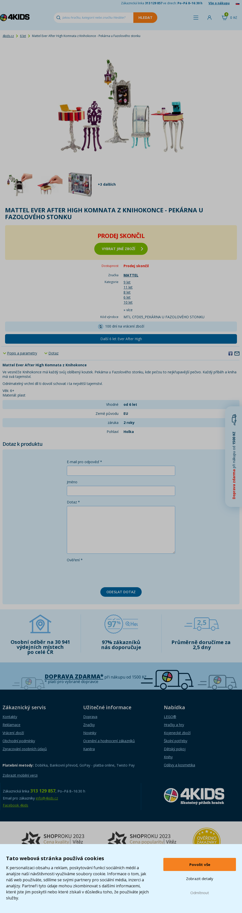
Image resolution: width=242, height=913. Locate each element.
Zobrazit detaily (199, 878)
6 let (23, 36)
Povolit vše (199, 864)
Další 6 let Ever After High (121, 338)
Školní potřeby (175, 740)
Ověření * (75, 560)
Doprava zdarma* (74, 676)
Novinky (89, 732)
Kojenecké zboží (177, 732)
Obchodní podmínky (19, 740)
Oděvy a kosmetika (179, 765)
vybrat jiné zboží (122, 248)
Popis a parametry (22, 353)
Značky (89, 724)
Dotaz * (73, 502)
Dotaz (53, 353)
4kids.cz (8, 36)
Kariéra (89, 748)
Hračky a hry (174, 724)
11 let (128, 287)
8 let (127, 292)
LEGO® (170, 716)
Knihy (168, 757)
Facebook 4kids (15, 805)
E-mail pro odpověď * (84, 461)
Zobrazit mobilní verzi (20, 775)
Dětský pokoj (175, 748)
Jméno (72, 482)
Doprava (90, 716)
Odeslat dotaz (121, 591)
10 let (128, 302)
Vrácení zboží (13, 732)
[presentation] (105, 573)
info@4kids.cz (47, 798)
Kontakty (10, 716)
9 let (127, 282)
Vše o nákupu (219, 3)
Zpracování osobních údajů (25, 748)
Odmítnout (199, 892)
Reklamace (11, 724)
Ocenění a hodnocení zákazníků (109, 740)
